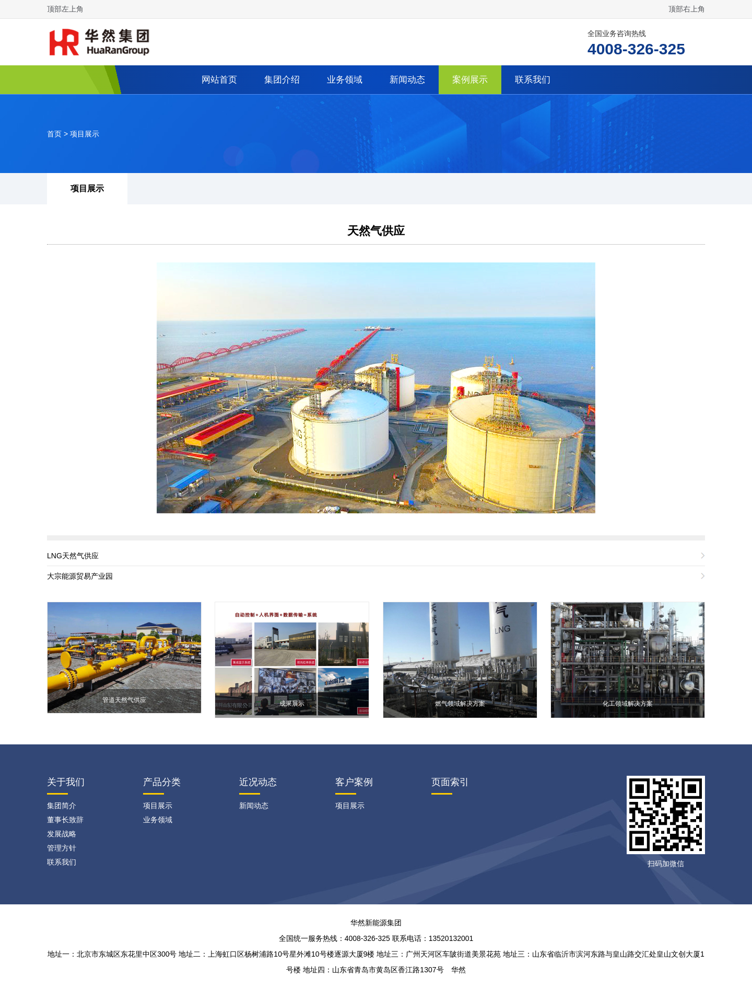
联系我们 (532, 80)
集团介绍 (282, 80)
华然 (458, 970)
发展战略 (61, 834)
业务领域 (344, 80)
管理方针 (61, 848)
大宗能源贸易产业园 (80, 576)
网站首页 (219, 80)
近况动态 (258, 782)
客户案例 (354, 782)
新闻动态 (407, 80)
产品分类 (162, 782)
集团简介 (61, 805)
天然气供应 (376, 230)
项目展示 (84, 134)
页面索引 (450, 782)
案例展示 (470, 80)
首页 (54, 134)
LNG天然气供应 (73, 556)
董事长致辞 (65, 819)
